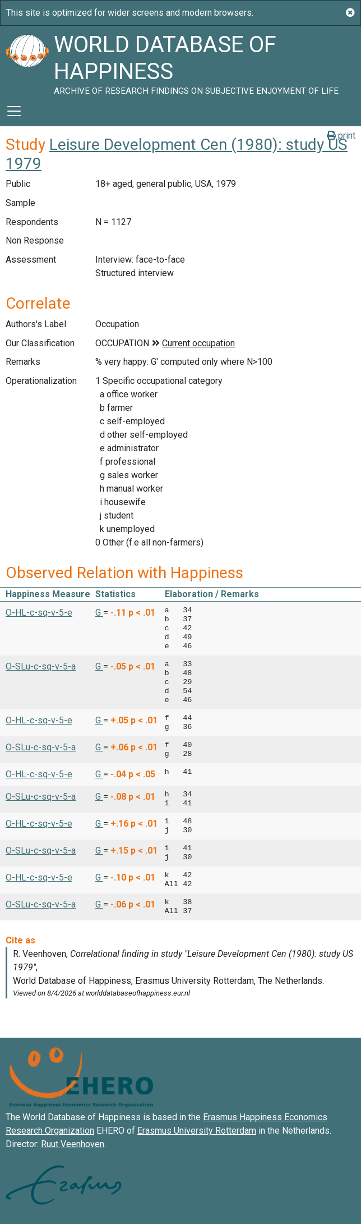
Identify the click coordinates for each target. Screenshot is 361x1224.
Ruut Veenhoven (72, 1144)
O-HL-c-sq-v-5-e (39, 612)
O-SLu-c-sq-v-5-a (41, 666)
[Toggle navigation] (14, 111)
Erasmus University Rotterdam (196, 1130)
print (341, 135)
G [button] (99, 612)
